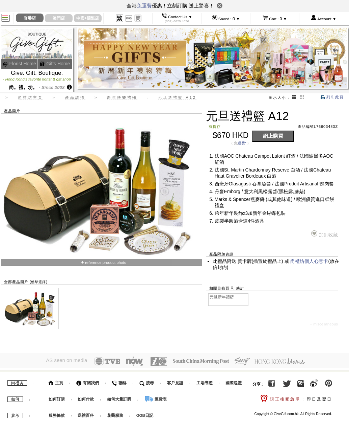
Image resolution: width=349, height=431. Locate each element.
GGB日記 (144, 414)
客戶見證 (175, 381)
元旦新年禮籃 (222, 297)
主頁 (56, 381)
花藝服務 (115, 414)
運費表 (155, 397)
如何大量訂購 (119, 397)
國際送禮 (233, 381)
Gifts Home (54, 63)
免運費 (144, 5)
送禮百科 (86, 414)
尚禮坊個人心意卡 (309, 261)
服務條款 (57, 414)
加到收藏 (324, 233)
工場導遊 (204, 381)
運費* (242, 143)
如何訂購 (57, 397)
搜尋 (146, 381)
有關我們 (87, 381)
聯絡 (119, 381)
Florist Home (19, 63)
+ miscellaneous (324, 324)
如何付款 (86, 397)
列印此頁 (332, 97)
